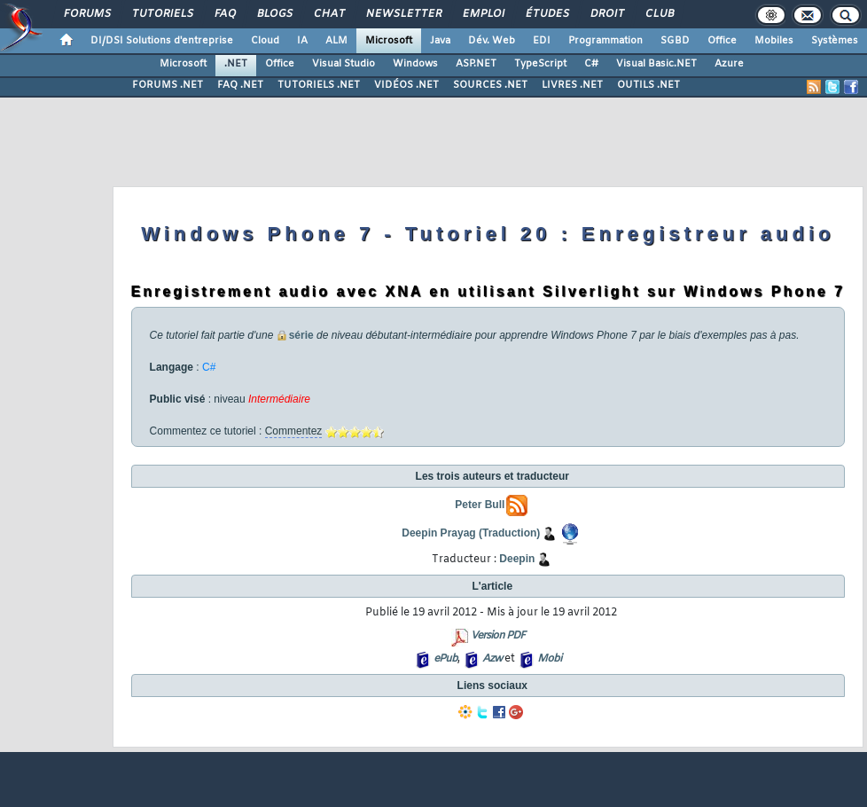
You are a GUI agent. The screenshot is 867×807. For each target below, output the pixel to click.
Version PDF (498, 636)
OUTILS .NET (648, 85)
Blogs (273, 14)
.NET (235, 64)
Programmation (605, 41)
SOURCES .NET (490, 85)
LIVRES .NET (572, 85)
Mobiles (773, 41)
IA (302, 41)
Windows (415, 64)
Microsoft (388, 41)
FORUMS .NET (167, 85)
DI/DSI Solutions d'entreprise (161, 41)
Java (440, 41)
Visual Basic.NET (656, 64)
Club (659, 14)
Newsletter (402, 14)
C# (591, 64)
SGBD (675, 41)
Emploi (482, 14)
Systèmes (834, 41)
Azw (492, 659)
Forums (86, 14)
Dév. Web (491, 41)
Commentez (294, 431)
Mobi (549, 659)
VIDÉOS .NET (406, 85)
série (301, 335)
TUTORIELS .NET (318, 85)
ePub (445, 659)
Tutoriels (161, 14)
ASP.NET (476, 64)
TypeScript (540, 64)
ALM (336, 41)
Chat (328, 14)
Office (722, 41)
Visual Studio (343, 64)
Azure (729, 64)
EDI (542, 41)
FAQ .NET (240, 85)
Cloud (265, 41)
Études (546, 14)
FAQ (224, 14)
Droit (606, 14)
